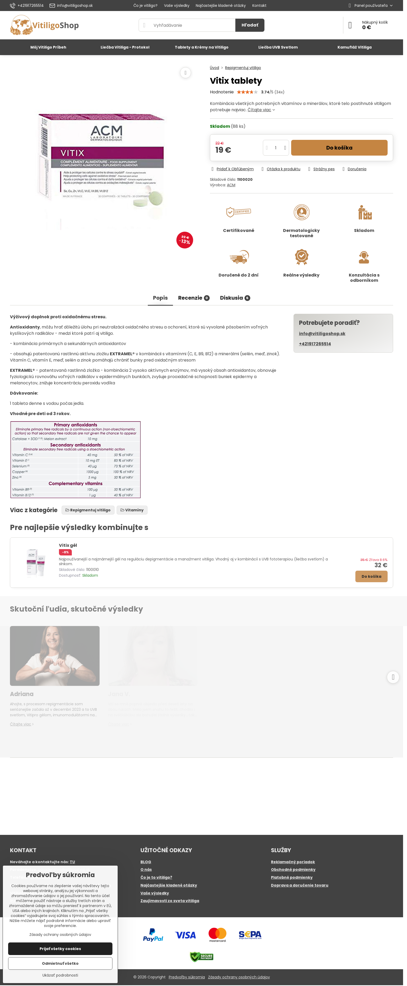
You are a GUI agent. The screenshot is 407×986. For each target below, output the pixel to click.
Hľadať (250, 25)
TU (72, 862)
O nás (146, 869)
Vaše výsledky (154, 893)
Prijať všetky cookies (60, 948)
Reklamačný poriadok (293, 862)
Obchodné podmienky (293, 869)
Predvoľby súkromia (187, 977)
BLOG (145, 862)
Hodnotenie (222, 92)
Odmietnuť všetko (60, 963)
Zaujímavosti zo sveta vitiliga (169, 900)
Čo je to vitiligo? (156, 877)
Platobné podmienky (292, 877)
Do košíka (339, 147)
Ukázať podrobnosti (60, 975)
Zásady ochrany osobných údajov (239, 977)
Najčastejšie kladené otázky (168, 885)
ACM (231, 185)
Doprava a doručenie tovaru (299, 885)
